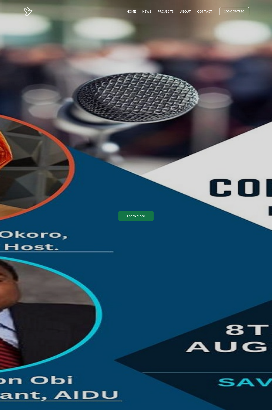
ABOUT (185, 11)
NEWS (146, 11)
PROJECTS (166, 11)
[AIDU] (28, 11)
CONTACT (204, 11)
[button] (234, 11)
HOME (131, 11)
